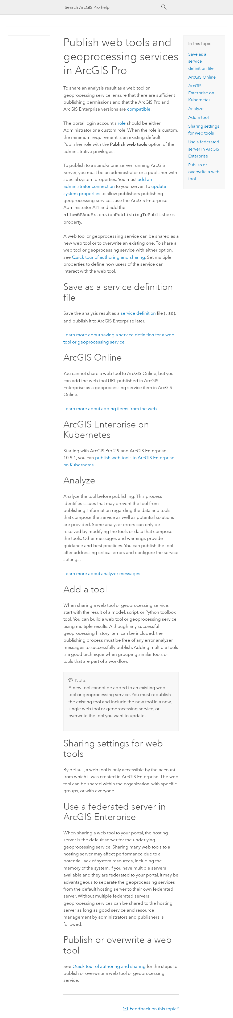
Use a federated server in (203, 149)
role (122, 123)
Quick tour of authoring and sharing (108, 256)
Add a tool (198, 117)
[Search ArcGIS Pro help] (111, 7)
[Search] (164, 7)
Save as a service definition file (201, 61)
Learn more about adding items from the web (110, 407)
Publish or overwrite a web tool (203, 171)
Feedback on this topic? (154, 1007)
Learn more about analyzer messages (101, 572)
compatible (138, 109)
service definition (138, 312)
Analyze (195, 108)
